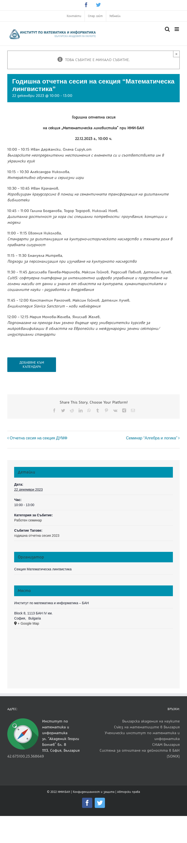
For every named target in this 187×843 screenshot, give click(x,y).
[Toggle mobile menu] (177, 29)
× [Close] (176, 54)
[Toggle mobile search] (167, 29)
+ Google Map (28, 623)
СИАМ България (166, 744)
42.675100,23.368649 (25, 756)
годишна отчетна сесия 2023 (36, 535)
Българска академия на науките (151, 721)
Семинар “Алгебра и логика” (151, 438)
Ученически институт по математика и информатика (142, 736)
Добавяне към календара (31, 365)
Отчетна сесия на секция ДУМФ (38, 438)
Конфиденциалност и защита (93, 792)
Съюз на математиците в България (147, 727)
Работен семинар (28, 520)
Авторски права (128, 792)
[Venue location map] (93, 654)
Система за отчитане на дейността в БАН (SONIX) (140, 753)
